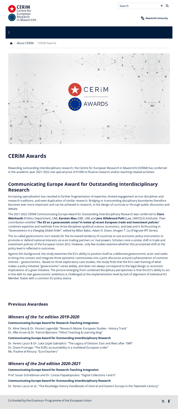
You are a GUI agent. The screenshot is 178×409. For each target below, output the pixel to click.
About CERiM (25, 43)
